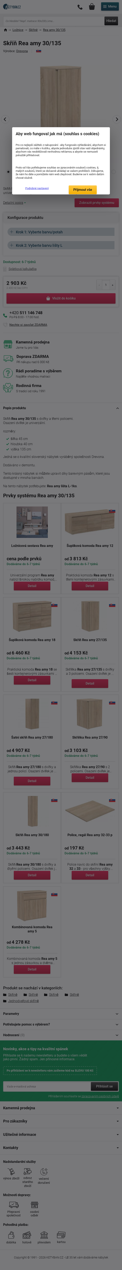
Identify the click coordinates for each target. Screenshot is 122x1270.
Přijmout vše (82, 190)
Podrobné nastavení (37, 188)
